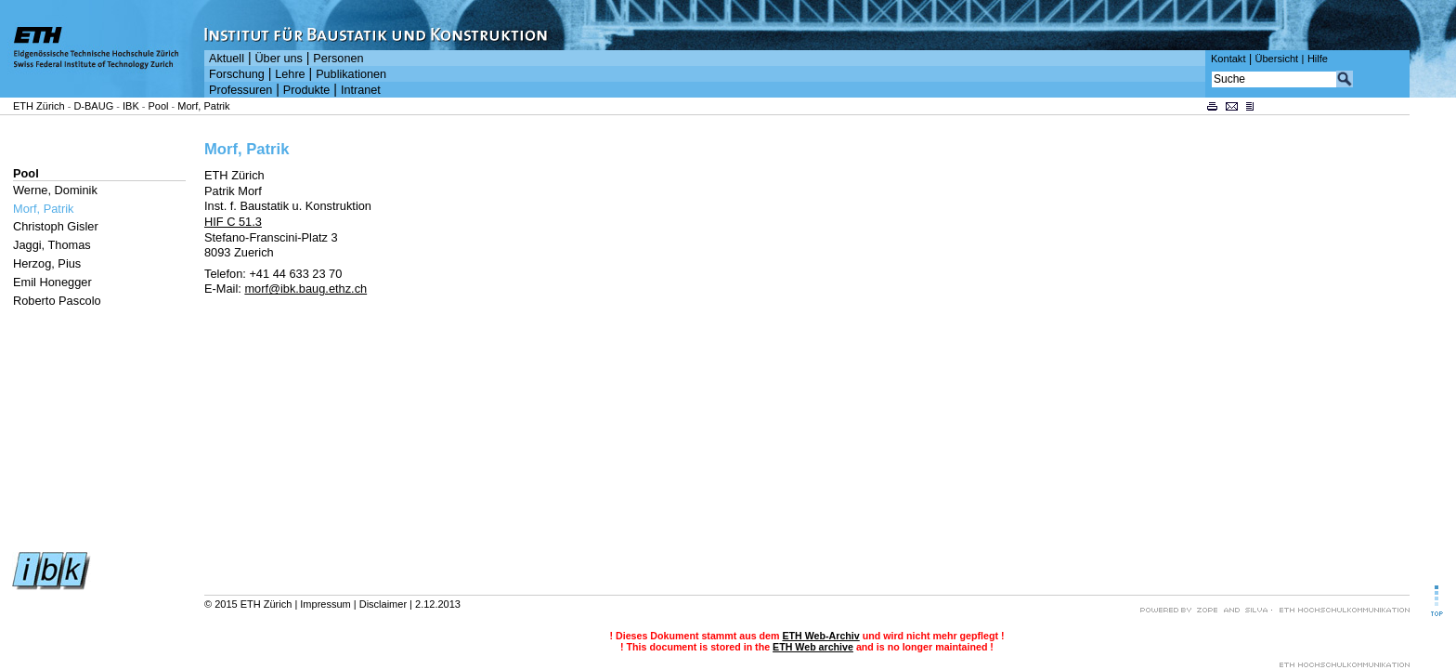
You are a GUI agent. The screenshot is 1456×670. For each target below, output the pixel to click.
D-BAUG (93, 106)
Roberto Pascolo (57, 301)
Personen (338, 58)
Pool (159, 106)
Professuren (240, 90)
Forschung (237, 74)
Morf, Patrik (203, 106)
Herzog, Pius (47, 263)
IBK (131, 106)
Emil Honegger (52, 282)
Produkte (307, 90)
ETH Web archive (813, 646)
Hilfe (1317, 58)
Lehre (290, 74)
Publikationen (351, 74)
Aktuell (226, 58)
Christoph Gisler (55, 226)
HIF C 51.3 (233, 222)
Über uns (278, 58)
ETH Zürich (39, 106)
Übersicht (1276, 58)
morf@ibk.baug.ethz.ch (305, 289)
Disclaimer (383, 604)
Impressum (325, 604)
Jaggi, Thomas (52, 245)
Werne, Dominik (55, 190)
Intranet (361, 90)
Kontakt (1228, 58)
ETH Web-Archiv (820, 635)
